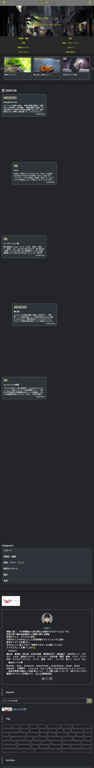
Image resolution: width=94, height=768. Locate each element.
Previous (2, 69)
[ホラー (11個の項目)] (44, 354)
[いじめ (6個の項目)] (88, 354)
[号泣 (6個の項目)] (5, 358)
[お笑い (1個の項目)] (66, 370)
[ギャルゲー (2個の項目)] (78, 362)
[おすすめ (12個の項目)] (34, 354)
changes (9, 727)
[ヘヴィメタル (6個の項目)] (33, 358)
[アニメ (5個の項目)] (52, 358)
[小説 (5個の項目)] (71, 358)
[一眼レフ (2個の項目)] (67, 362)
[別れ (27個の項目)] (42, 350)
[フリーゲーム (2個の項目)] (23, 366)
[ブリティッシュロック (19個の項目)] (11, 354)
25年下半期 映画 (12, 706)
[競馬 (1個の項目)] (35, 370)
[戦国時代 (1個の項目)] (77, 374)
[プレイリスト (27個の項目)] (54, 350)
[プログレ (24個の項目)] (66, 350)
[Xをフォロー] (47, 302)
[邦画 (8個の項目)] (67, 354)
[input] (47, 324)
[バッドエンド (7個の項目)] (77, 354)
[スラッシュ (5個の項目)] (62, 358)
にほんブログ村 (14, 333)
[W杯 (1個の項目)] (48, 374)
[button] (89, 324)
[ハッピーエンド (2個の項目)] (9, 366)
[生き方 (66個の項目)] (7, 350)
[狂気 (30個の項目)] (25, 350)
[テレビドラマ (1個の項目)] (18, 374)
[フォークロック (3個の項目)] (18, 362)
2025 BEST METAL (14, 713)
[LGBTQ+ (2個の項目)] (56, 366)
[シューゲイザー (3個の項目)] (40, 362)
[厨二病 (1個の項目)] (43, 370)
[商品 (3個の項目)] (29, 362)
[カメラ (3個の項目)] (6, 362)
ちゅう (47, 251)
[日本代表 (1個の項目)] (76, 370)
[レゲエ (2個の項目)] (46, 366)
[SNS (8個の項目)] (60, 354)
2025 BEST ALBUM (14, 720)
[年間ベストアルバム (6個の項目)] (18, 358)
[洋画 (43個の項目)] (16, 350)
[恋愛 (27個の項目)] (34, 350)
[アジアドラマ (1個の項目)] (55, 370)
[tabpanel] (18, 68)
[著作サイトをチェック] (43, 302)
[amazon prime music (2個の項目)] (71, 366)
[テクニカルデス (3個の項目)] (55, 362)
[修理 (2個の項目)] (88, 362)
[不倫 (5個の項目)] (43, 358)
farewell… (9, 734)
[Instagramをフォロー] (50, 302)
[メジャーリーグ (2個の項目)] (9, 370)
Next (92, 69)
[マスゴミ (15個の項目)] (25, 354)
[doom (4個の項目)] (88, 358)
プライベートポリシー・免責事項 (47, 761)
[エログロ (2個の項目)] (36, 366)
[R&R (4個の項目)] (79, 358)
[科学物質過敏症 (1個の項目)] (24, 370)
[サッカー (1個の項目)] (87, 370)
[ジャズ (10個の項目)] (52, 354)
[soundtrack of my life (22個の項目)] (82, 350)
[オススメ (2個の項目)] (86, 366)
